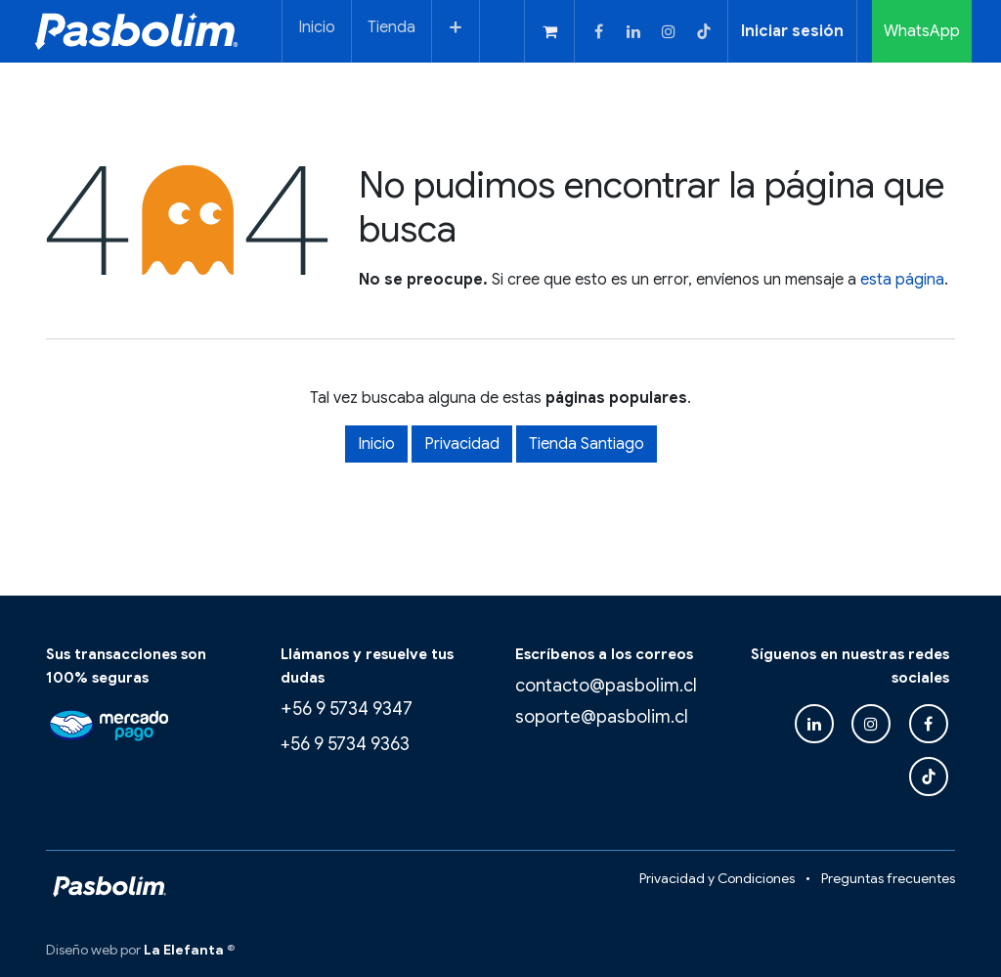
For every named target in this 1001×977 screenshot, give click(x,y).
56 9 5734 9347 (352, 709)
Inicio (376, 444)
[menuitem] (317, 31)
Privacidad (462, 444)
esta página (902, 279)
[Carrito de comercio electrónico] (549, 31)
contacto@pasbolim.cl (606, 685)
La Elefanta (184, 949)
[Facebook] (598, 31)
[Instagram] (668, 31)
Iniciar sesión (792, 31)
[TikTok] (703, 31)
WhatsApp (922, 31)
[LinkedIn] (633, 31)
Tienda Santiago (586, 444)
